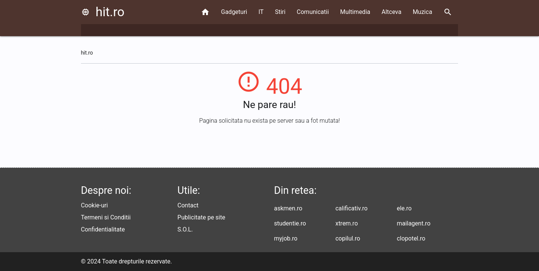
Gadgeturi (234, 11)
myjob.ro (286, 238)
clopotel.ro (411, 238)
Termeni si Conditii (106, 217)
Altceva (392, 11)
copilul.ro (347, 238)
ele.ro (404, 208)
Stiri (280, 11)
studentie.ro (290, 223)
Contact (187, 205)
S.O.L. (185, 229)
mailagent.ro (413, 223)
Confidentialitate (103, 229)
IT (261, 11)
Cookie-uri (94, 205)
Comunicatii (313, 11)
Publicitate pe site (201, 217)
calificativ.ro (351, 208)
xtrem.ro (346, 223)
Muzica (422, 11)
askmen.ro (288, 208)
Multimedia (355, 11)
